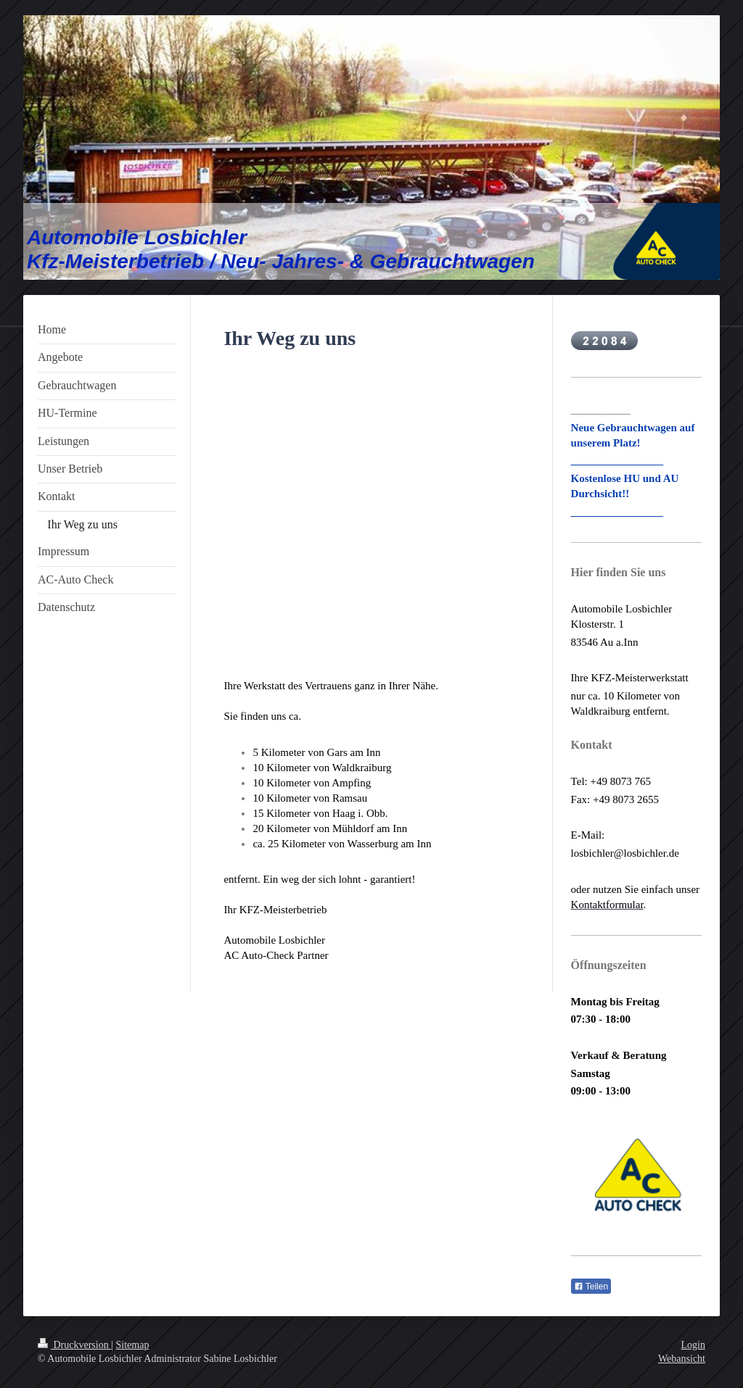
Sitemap (132, 1344)
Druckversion (74, 1344)
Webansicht (681, 1358)
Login (693, 1344)
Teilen (591, 1286)
